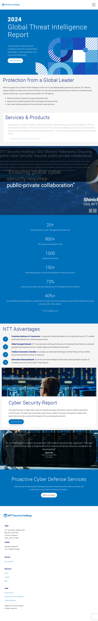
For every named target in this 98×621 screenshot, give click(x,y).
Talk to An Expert (49, 495)
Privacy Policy (9, 593)
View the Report (16, 422)
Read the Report (15, 60)
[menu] (93, 5)
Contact (7, 577)
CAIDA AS (51, 311)
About (6, 573)
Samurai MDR (9, 561)
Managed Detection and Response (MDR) (26, 138)
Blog (6, 581)
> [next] (94, 210)
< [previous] (90, 210)
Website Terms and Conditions (14, 596)
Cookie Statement (10, 600)
